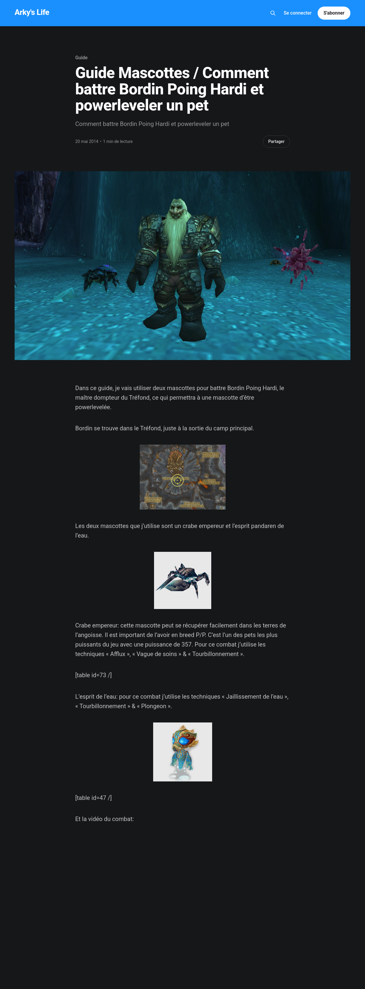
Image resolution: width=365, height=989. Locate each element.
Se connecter (298, 13)
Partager (276, 141)
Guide (81, 57)
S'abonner (334, 13)
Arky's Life (32, 12)
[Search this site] (273, 13)
